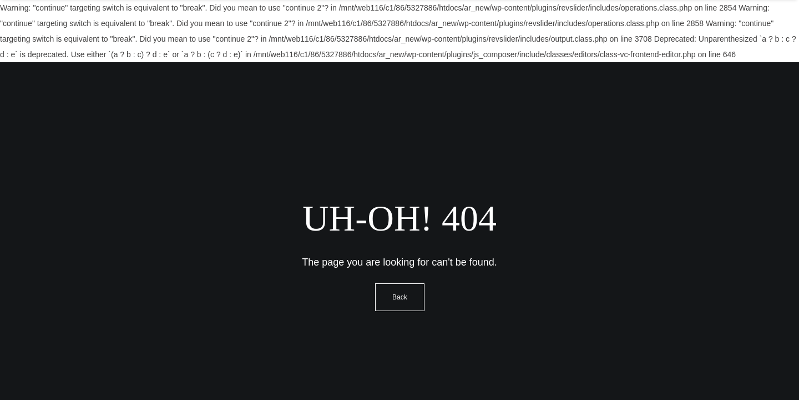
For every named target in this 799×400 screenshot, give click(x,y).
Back (399, 297)
